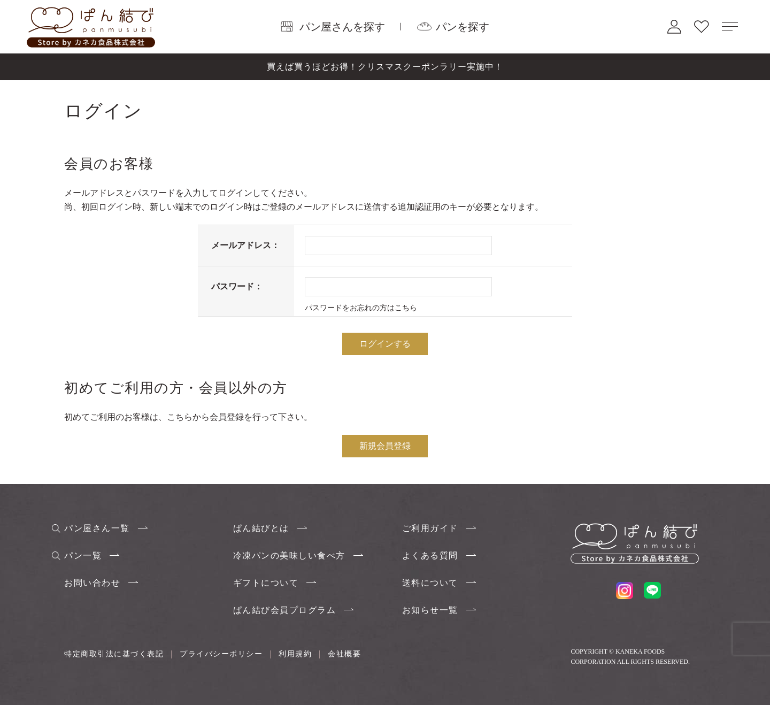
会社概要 (344, 653)
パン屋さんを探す (342, 26)
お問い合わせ (92, 582)
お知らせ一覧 (430, 610)
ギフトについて (266, 582)
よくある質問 (430, 555)
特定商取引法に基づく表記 (114, 653)
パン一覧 (83, 555)
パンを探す (462, 26)
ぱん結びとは (261, 528)
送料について (430, 582)
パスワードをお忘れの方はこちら (361, 307)
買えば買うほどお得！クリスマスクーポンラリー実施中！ (385, 66)
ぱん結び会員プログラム (284, 610)
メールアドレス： (245, 245)
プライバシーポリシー (221, 653)
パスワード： (237, 286)
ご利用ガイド (430, 528)
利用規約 (295, 653)
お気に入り (701, 26)
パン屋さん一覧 (97, 528)
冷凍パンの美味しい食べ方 (289, 555)
